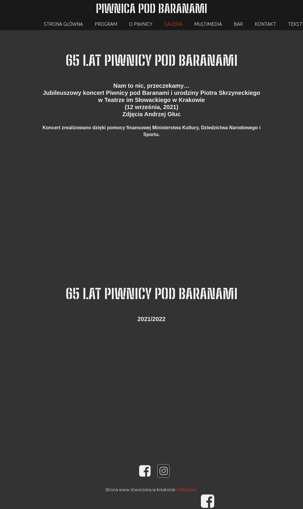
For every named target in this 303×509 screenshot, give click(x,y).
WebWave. (187, 489)
